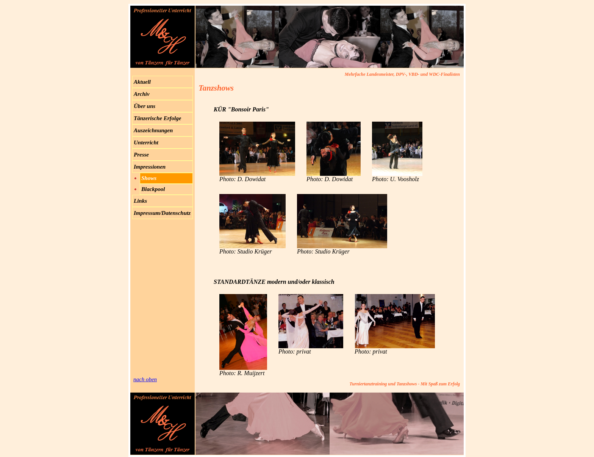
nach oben (145, 379)
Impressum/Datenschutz (162, 213)
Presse (141, 155)
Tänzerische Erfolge (157, 118)
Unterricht (146, 142)
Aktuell (142, 82)
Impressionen (150, 167)
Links (140, 201)
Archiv (142, 94)
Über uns (144, 106)
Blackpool (153, 189)
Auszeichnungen (153, 130)
